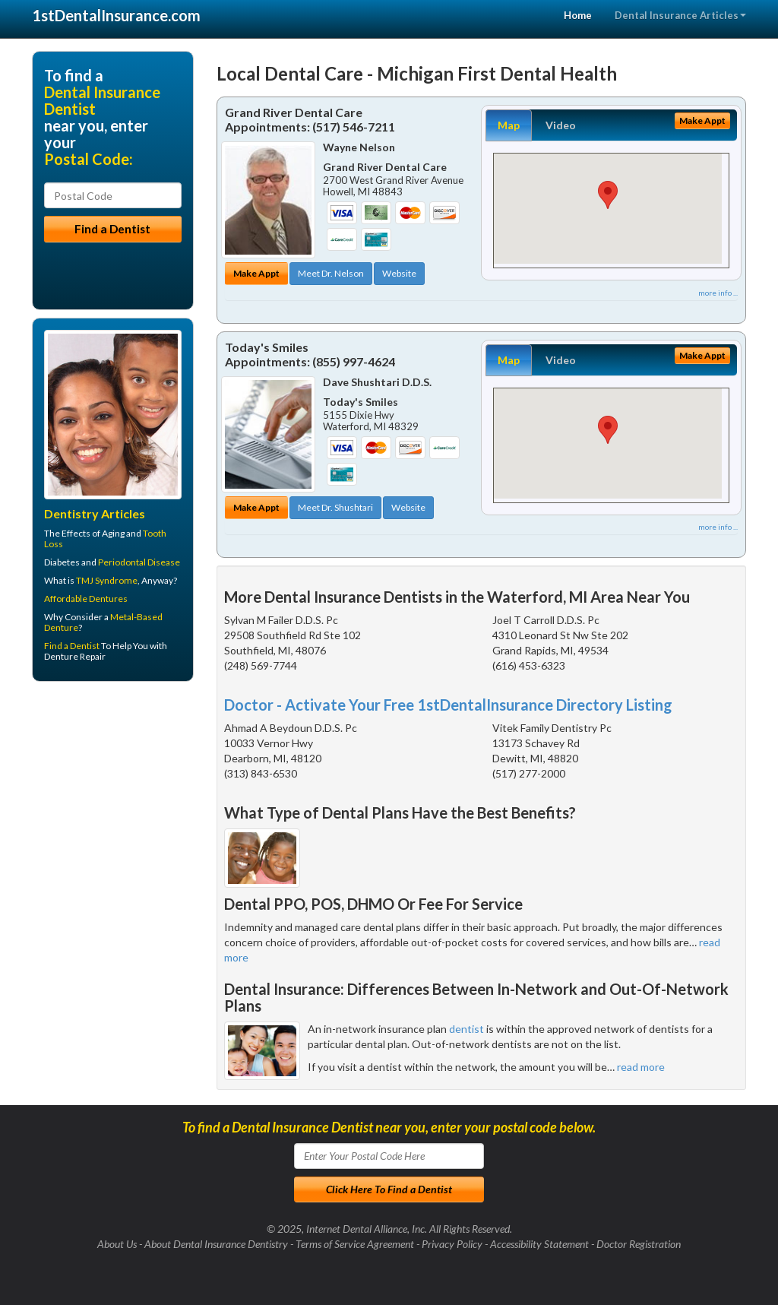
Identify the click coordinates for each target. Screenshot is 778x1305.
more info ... (718, 292)
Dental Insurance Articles (680, 15)
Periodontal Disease (139, 562)
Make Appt (256, 273)
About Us (117, 1243)
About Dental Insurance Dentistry (216, 1243)
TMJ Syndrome (107, 580)
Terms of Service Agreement (355, 1243)
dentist (466, 1028)
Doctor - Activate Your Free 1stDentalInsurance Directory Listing (448, 704)
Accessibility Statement (539, 1243)
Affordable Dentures (86, 598)
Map (509, 125)
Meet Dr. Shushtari (335, 507)
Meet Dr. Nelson (331, 273)
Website (399, 273)
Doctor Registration (638, 1243)
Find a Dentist (72, 645)
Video (561, 125)
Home (578, 15)
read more (641, 1066)
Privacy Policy (452, 1243)
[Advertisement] (110, 811)
